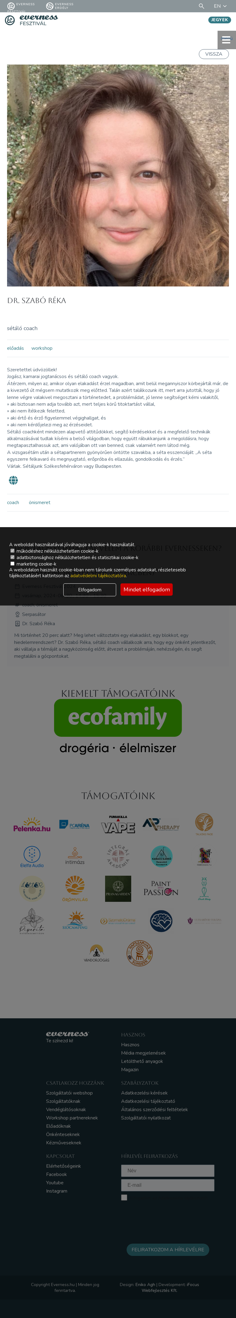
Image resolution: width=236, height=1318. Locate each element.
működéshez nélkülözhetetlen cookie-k (54, 551)
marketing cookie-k (33, 564)
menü (227, 40)
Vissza (213, 54)
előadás (15, 348)
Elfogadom (89, 589)
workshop (42, 348)
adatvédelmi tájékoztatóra (98, 576)
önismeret (39, 502)
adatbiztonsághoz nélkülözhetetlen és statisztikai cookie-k (74, 557)
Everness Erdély (59, 6)
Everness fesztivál (21, 6)
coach (13, 502)
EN (221, 6)
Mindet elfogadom (147, 589)
